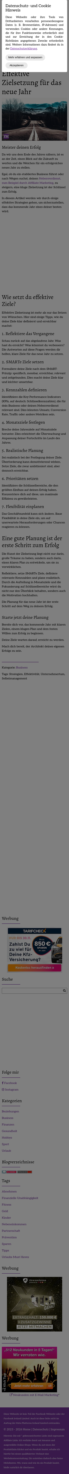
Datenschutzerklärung (23, 48)
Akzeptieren (17, 65)
